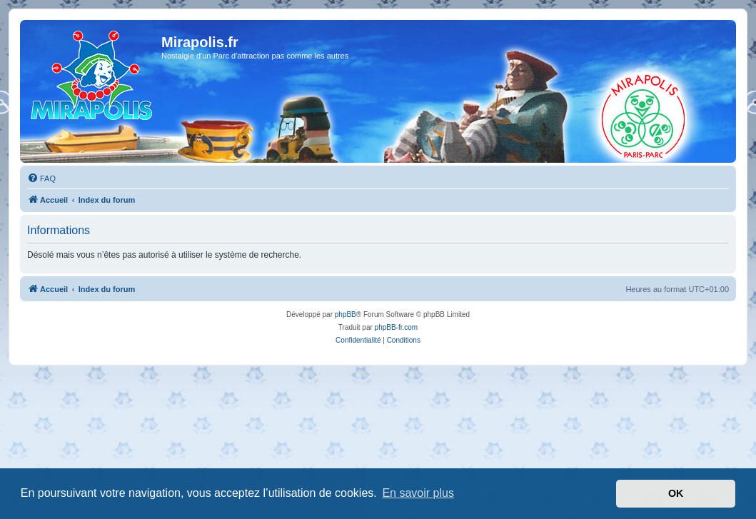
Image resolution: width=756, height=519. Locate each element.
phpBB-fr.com (396, 327)
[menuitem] (41, 178)
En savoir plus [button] (418, 493)
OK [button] (676, 493)
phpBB (345, 314)
